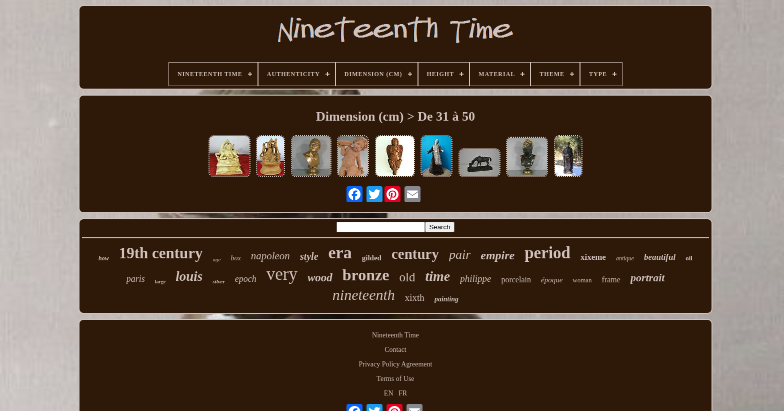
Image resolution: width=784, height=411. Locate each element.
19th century (161, 253)
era (340, 252)
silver (218, 281)
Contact (395, 349)
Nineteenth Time (395, 335)
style (309, 256)
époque (551, 280)
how (103, 258)
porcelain (516, 279)
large (160, 281)
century (415, 254)
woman (582, 280)
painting (446, 299)
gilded (372, 258)
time (437, 276)
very (282, 274)
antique (625, 258)
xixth (414, 297)
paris (135, 279)
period (547, 253)
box (236, 258)
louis (189, 276)
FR (402, 393)
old (407, 277)
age (217, 259)
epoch (245, 279)
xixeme (593, 257)
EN (389, 393)
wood (320, 277)
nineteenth (363, 294)
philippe (475, 278)
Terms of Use (395, 378)
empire (497, 255)
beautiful (660, 257)
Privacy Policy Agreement (395, 364)
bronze (366, 275)
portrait (647, 277)
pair (459, 254)
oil (689, 258)
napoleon (270, 256)
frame (611, 279)
